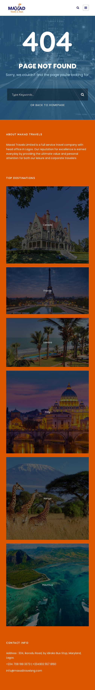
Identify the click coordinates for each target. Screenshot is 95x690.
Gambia (47, 342)
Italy (47, 411)
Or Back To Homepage (47, 105)
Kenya (47, 498)
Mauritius (47, 584)
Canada (47, 224)
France (48, 290)
